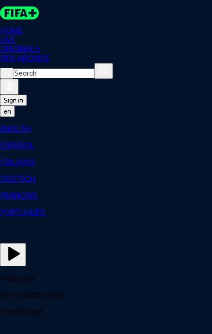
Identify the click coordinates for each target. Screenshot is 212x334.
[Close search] (6, 73)
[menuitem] (106, 129)
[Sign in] (9, 87)
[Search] (103, 71)
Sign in (13, 100)
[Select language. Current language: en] (7, 111)
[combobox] (53, 73)
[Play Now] (13, 254)
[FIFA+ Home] (19, 13)
